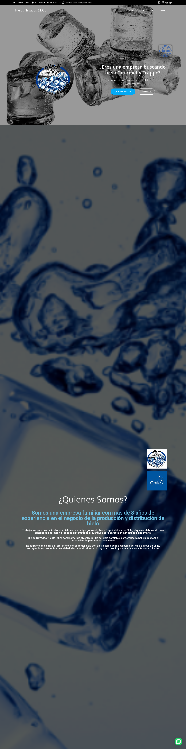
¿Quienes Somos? (93, 504)
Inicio (133, 11)
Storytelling (147, 11)
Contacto (165, 11)
